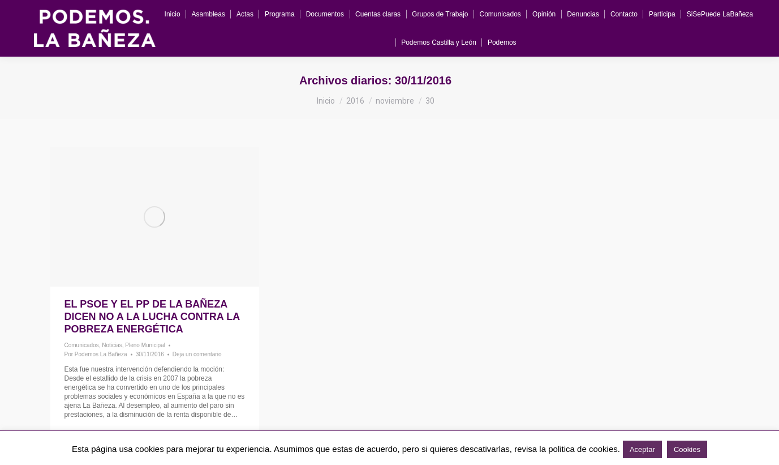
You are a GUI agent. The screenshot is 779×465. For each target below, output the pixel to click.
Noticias (112, 345)
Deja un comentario (197, 354)
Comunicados (81, 345)
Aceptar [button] (642, 449)
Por (95, 354)
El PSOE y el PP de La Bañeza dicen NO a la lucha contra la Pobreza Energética (152, 316)
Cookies (687, 449)
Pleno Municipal (145, 345)
